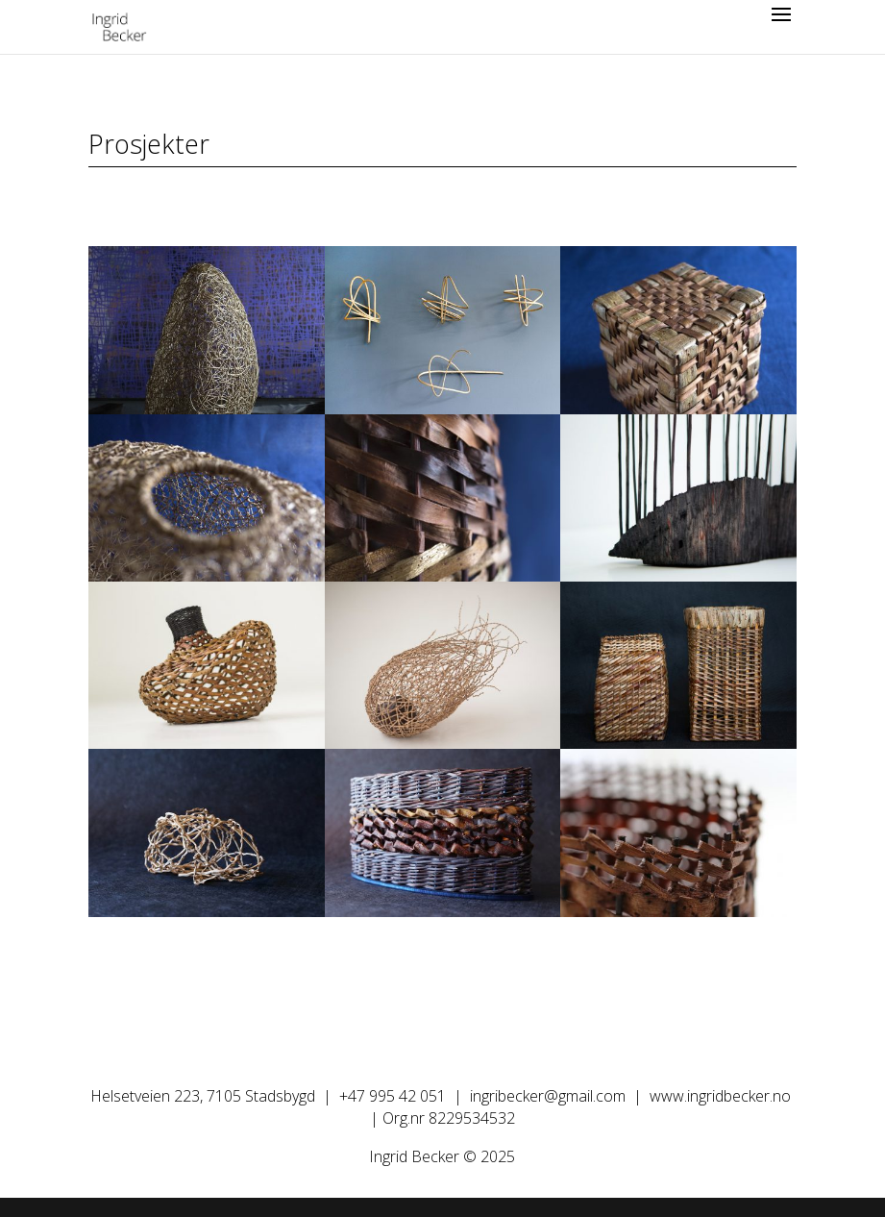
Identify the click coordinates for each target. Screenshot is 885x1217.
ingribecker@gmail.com (548, 1095)
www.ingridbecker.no (720, 1095)
